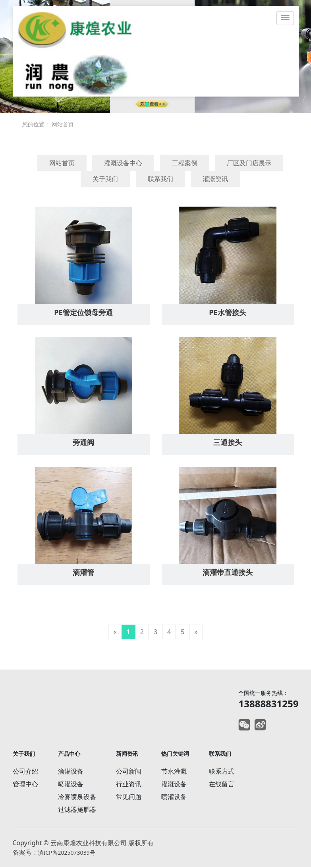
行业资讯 (128, 784)
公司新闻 (128, 771)
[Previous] (115, 632)
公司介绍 (25, 771)
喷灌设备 (70, 784)
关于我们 (105, 178)
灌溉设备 (174, 784)
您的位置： (36, 124)
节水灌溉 (174, 771)
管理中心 (25, 784)
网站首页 (63, 124)
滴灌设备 (70, 771)
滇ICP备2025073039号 (66, 852)
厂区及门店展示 (249, 163)
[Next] (196, 632)
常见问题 (128, 796)
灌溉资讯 (215, 178)
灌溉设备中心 (123, 163)
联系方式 (221, 771)
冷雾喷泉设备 (77, 796)
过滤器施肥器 (77, 809)
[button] (147, 104)
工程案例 (184, 163)
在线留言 (221, 784)
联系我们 (160, 178)
